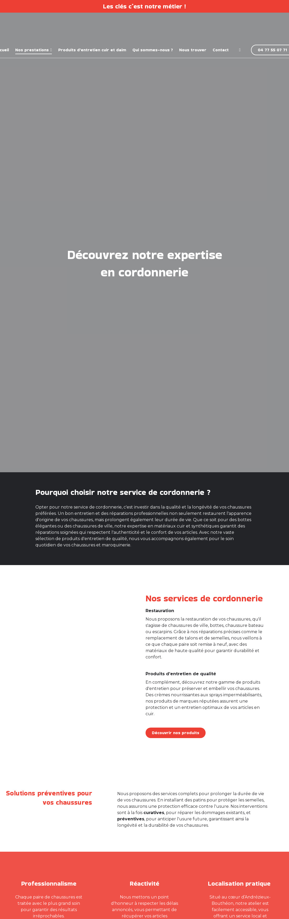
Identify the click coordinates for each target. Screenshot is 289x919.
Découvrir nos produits (175, 733)
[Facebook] (240, 50)
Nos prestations (32, 50)
